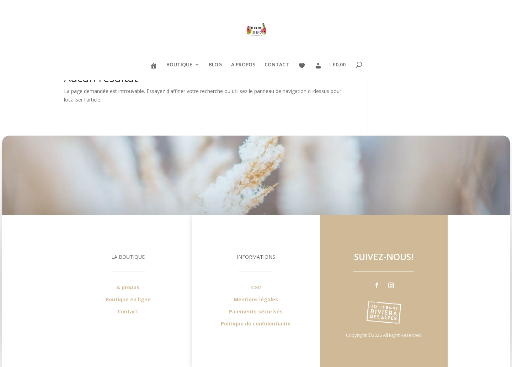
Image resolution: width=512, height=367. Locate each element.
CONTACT (277, 65)
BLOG (215, 65)
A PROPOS (243, 65)
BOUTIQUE (179, 65)
